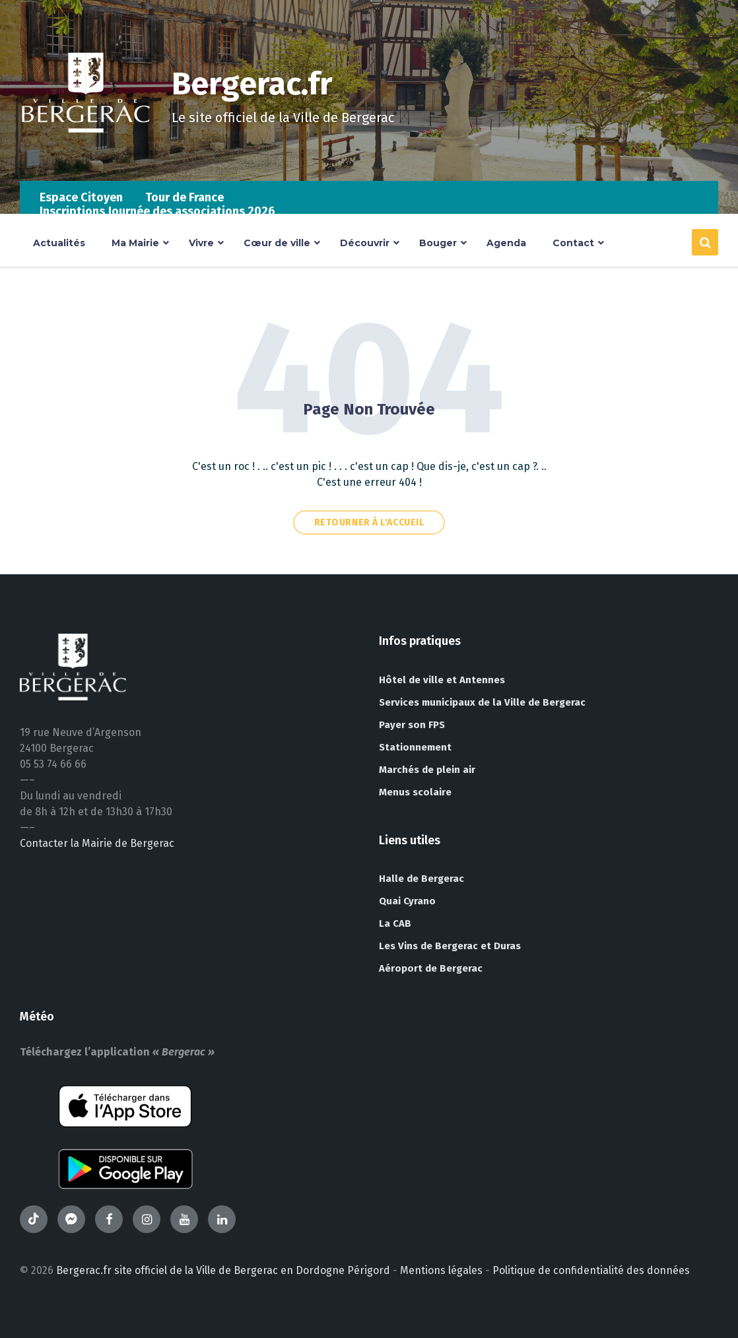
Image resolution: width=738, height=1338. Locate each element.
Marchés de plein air (427, 770)
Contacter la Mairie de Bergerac (97, 843)
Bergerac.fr (252, 84)
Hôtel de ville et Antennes (442, 680)
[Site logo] (86, 155)
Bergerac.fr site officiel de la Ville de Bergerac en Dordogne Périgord (223, 1270)
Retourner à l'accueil (369, 522)
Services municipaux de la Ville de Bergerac (482, 702)
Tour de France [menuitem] (184, 197)
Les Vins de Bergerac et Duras (450, 946)
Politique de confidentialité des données (591, 1270)
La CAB (395, 923)
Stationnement (415, 747)
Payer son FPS (412, 725)
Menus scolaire (415, 792)
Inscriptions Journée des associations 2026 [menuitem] (157, 211)
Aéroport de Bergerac (431, 968)
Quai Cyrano (407, 901)
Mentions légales (441, 1270)
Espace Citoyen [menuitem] (81, 197)
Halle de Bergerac (421, 879)
